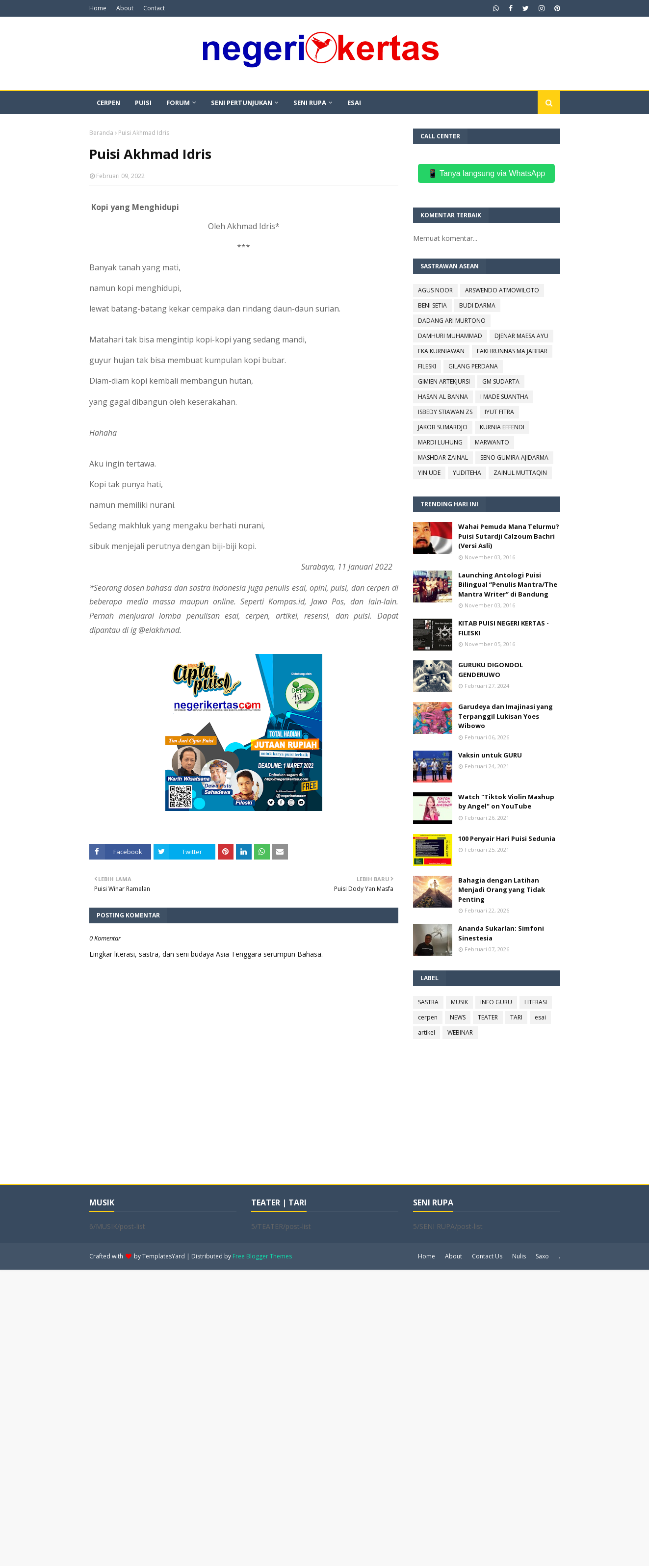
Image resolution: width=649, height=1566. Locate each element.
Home (97, 8)
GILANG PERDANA (473, 366)
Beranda (101, 133)
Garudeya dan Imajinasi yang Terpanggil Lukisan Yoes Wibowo (505, 716)
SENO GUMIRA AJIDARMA (514, 457)
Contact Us (487, 1256)
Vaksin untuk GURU (490, 755)
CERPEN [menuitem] (108, 102)
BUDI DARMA (477, 305)
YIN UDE (429, 473)
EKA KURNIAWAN (441, 351)
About (124, 8)
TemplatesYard (163, 1256)
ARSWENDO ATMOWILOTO (502, 290)
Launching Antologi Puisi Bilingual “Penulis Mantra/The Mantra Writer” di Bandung (507, 585)
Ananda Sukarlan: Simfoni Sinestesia (501, 933)
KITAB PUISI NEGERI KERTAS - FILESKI (503, 628)
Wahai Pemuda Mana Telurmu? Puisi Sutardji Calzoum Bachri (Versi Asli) (508, 536)
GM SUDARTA (500, 381)
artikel (426, 1032)
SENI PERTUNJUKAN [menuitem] (241, 102)
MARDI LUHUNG (440, 442)
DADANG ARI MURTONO (452, 320)
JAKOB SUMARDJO (442, 427)
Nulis (519, 1256)
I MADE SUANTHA (504, 396)
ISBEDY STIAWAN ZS (445, 412)
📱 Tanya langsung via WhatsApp (486, 173)
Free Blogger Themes (262, 1256)
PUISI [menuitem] (143, 102)
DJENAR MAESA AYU (521, 336)
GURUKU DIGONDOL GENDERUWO (490, 669)
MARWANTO (492, 442)
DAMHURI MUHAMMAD (450, 336)
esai (540, 1017)
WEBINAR (460, 1032)
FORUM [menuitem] (178, 102)
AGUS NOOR (435, 290)
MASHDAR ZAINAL (443, 457)
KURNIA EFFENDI (502, 427)
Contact (154, 8)
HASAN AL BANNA (443, 396)
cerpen (428, 1017)
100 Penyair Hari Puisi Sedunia (506, 838)
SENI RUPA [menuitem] (309, 102)
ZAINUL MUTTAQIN (520, 473)
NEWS (458, 1017)
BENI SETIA (432, 305)
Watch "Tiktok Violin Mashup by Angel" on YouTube (506, 801)
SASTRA (428, 1002)
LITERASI (535, 1002)
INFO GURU (496, 1002)
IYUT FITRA (499, 412)
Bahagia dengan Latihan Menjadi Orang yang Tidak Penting (501, 890)
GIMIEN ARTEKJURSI (444, 381)
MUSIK (459, 1002)
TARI (516, 1017)
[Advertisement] (294, 1417)
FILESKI (427, 366)
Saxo (542, 1256)
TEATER (488, 1017)
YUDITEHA (467, 473)
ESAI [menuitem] (354, 102)
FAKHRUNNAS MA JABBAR (512, 351)
